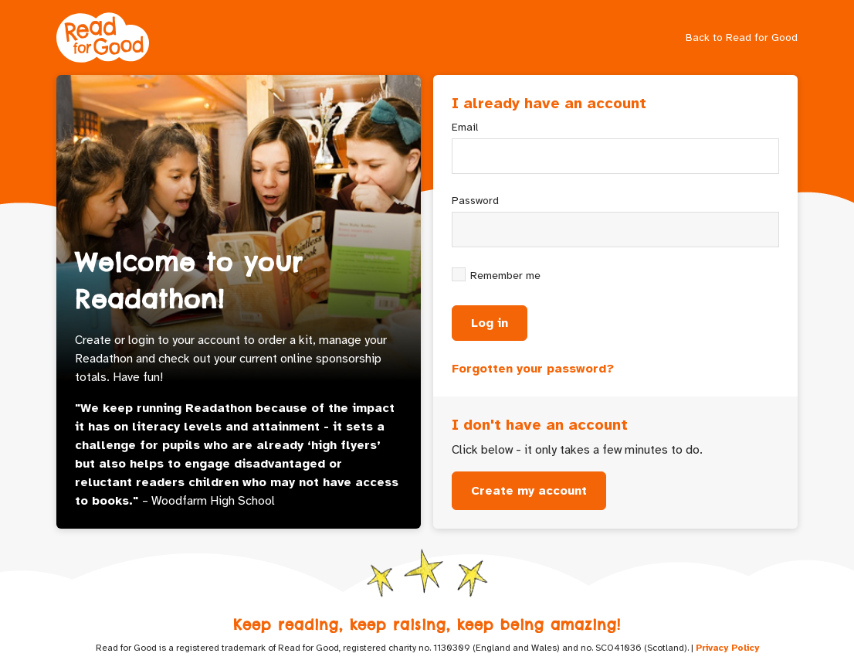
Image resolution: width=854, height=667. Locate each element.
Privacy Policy (727, 647)
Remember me (505, 275)
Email (465, 127)
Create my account (529, 491)
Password (475, 200)
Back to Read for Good (742, 37)
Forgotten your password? (533, 368)
